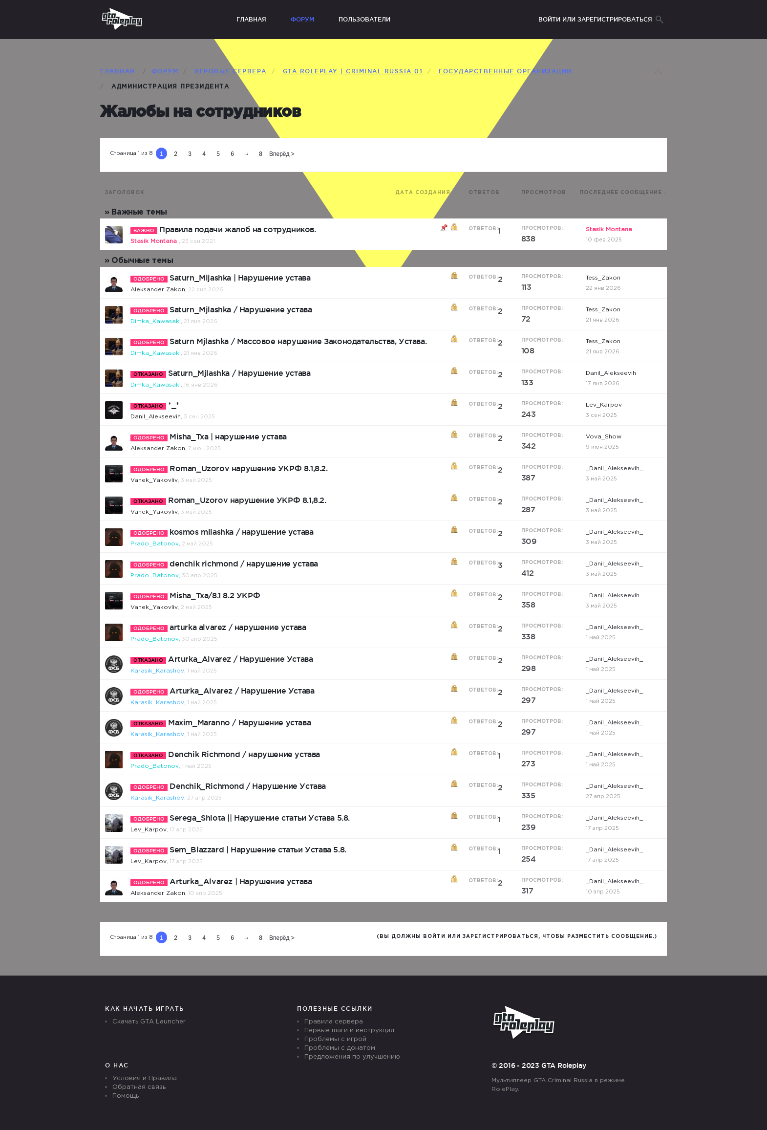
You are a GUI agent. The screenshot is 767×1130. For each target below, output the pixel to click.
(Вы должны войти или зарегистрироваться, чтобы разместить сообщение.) (517, 936)
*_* (173, 404)
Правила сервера (333, 1021)
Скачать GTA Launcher (149, 1021)
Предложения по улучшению (352, 1057)
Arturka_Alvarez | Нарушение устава (241, 881)
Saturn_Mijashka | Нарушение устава (240, 277)
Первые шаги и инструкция (349, 1030)
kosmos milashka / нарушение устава (241, 531)
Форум (302, 19)
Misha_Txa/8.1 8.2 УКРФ (215, 595)
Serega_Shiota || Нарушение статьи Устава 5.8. (260, 817)
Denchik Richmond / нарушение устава (244, 754)
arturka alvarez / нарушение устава (238, 627)
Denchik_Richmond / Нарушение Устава (248, 786)
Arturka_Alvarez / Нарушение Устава (240, 658)
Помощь (125, 1096)
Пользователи (364, 19)
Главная (251, 19)
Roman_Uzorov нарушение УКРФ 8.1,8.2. (249, 468)
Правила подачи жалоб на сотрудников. (237, 229)
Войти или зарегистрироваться (595, 19)
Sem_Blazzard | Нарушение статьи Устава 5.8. (258, 849)
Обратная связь (139, 1087)
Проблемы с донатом (339, 1048)
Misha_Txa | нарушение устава (228, 436)
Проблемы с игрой (335, 1039)
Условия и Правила (144, 1078)
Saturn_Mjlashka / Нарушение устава (241, 309)
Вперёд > (282, 154)
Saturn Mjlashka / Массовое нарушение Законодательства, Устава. (298, 341)
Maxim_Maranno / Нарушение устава (239, 722)
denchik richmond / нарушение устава (244, 563)
